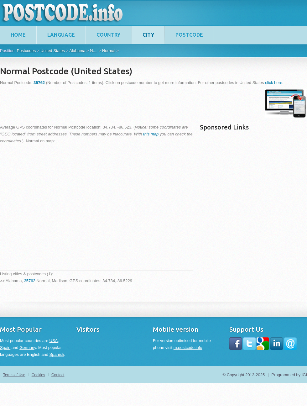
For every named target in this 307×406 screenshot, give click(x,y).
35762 (29, 280)
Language (61, 35)
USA (53, 340)
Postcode (189, 35)
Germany (27, 347)
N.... (93, 50)
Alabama (77, 50)
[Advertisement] (114, 103)
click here (273, 82)
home (18, 35)
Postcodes (26, 50)
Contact (57, 375)
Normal (108, 50)
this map (151, 134)
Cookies (38, 375)
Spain (5, 347)
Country (108, 35)
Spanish (56, 354)
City (148, 35)
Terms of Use (14, 375)
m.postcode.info (188, 347)
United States (52, 50)
